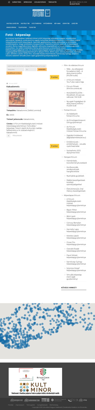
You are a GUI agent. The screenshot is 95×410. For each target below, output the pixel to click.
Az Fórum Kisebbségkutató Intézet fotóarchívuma (76, 129)
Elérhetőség (16, 2)
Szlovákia (31, 126)
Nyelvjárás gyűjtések (75, 176)
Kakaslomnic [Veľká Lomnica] (29, 111)
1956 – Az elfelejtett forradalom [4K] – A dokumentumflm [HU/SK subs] (75, 72)
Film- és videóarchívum (74, 65)
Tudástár (32, 27)
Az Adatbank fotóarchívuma (73, 115)
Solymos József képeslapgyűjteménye (76, 269)
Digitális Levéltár (13, 23)
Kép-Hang (57, 23)
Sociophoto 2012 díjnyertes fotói (74, 152)
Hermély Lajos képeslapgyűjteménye (76, 230)
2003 (12, 115)
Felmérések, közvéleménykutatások (77, 162)
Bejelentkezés (75, 4)
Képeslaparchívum (72, 195)
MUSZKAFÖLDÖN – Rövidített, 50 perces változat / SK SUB (75, 95)
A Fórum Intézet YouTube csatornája (75, 81)
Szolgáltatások (40, 2)
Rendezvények (11, 27)
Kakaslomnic (13, 87)
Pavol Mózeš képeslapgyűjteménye (76, 256)
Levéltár (75, 23)
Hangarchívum (70, 157)
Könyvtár (66, 23)
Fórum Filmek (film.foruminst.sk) (74, 87)
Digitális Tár (25, 23)
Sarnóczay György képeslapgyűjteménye (76, 263)
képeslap (10, 129)
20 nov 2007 (13, 84)
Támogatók (52, 2)
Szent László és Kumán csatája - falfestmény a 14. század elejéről (25, 130)
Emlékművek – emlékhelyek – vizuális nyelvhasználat (76, 144)
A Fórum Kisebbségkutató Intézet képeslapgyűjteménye (25, 125)
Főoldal (10, 405)
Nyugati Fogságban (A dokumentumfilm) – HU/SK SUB (76, 103)
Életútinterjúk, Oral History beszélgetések (76, 190)
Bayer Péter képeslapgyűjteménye (76, 211)
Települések (22, 27)
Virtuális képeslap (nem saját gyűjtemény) (74, 277)
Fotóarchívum (70, 110)
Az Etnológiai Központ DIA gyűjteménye (76, 121)
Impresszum (28, 2)
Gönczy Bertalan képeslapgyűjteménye (76, 224)
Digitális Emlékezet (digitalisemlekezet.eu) (76, 136)
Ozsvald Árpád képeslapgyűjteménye (76, 250)
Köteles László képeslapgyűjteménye (76, 237)
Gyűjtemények (36, 23)
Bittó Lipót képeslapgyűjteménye (76, 217)
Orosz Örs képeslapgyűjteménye (76, 243)
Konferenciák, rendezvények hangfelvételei (73, 169)
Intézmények (47, 23)
